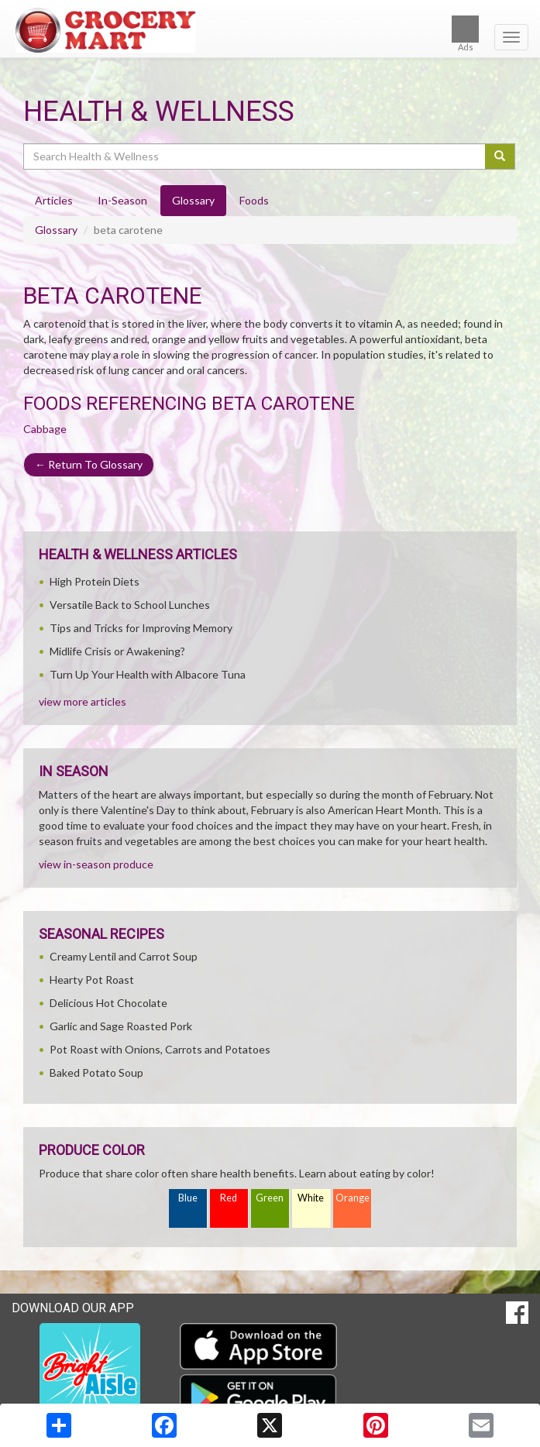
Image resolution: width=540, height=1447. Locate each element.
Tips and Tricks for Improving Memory (141, 627)
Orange (352, 1198)
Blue (188, 1198)
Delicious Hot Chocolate (108, 1002)
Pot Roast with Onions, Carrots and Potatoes (160, 1049)
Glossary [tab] (193, 200)
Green (270, 1198)
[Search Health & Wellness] (255, 156)
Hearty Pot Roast (92, 979)
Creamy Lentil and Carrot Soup (124, 956)
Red (228, 1198)
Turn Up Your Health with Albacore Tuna (148, 674)
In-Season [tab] (122, 200)
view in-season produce (96, 864)
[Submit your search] (500, 156)
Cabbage (45, 428)
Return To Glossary (89, 464)
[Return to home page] (270, 30)
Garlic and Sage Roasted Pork (121, 1026)
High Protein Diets (94, 581)
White (311, 1198)
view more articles (82, 701)
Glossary (56, 229)
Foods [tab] (254, 200)
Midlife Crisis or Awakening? (117, 651)
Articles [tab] (54, 200)
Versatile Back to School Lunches (130, 604)
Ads (465, 33)
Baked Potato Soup (96, 1072)
